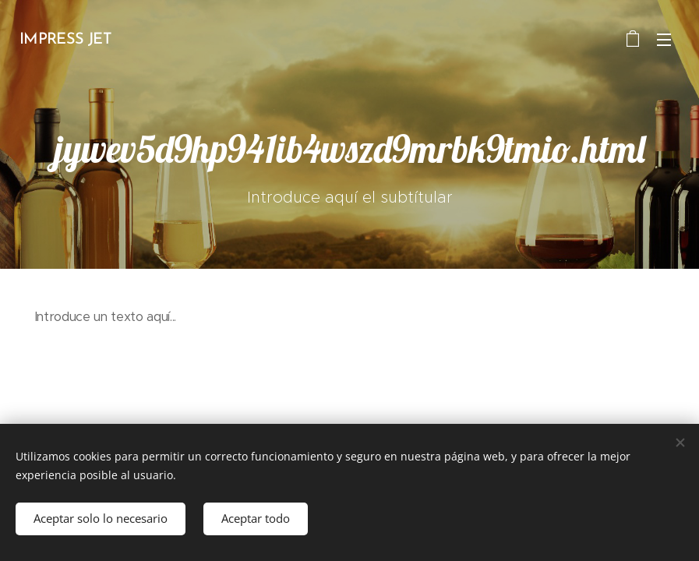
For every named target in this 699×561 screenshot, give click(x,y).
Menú (664, 40)
